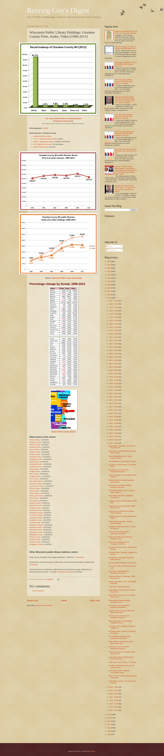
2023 (109, 271)
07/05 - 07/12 (113, 383)
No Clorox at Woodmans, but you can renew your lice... (121, 666)
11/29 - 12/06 (113, 314)
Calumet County (35, 457)
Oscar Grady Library (40, 147)
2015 (109, 298)
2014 (109, 714)
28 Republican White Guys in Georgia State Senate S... (121, 491)
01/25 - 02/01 (113, 700)
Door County (33, 474)
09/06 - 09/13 (113, 354)
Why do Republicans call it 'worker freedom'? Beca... (120, 457)
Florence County (35, 484)
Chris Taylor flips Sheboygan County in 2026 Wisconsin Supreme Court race (124, 133)
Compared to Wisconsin (63, 121)
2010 (109, 728)
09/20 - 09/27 (113, 347)
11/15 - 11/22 (113, 320)
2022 (109, 275)
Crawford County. (35, 467)
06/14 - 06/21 (113, 393)
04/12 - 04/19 (113, 423)
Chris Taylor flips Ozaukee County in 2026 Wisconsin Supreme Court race (123, 116)
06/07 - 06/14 (113, 397)
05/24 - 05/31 (113, 403)
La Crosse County (35, 515)
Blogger (92, 751)
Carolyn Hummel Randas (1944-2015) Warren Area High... (122, 611)
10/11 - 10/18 (113, 337)
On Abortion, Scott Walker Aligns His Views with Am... (121, 558)
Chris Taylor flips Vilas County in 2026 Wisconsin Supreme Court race (126, 151)
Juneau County (34, 508)
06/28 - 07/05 (113, 387)
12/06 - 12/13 (113, 311)
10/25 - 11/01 (113, 330)
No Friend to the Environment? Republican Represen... (119, 617)
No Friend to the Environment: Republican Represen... (119, 471)
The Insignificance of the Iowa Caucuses (122, 461)
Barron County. (34, 445)
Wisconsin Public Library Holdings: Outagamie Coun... (120, 622)
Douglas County (35, 476)
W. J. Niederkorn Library (42, 144)
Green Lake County (36, 496)
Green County (34, 493)
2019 (109, 285)
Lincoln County (34, 522)
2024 (109, 268)
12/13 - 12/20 (113, 307)
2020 (109, 281)
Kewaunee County (36, 513)
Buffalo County (34, 452)
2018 (109, 288)
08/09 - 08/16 (113, 367)
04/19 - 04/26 (113, 420)
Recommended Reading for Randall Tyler (123, 563)
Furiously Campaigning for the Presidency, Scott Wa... (119, 543)
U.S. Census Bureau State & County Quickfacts (63, 118)
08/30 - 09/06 (113, 357)
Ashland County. (35, 442)
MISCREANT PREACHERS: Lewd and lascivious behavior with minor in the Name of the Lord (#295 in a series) (125, 99)
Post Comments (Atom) (44, 605)
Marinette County (35, 530)
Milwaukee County (36, 535)
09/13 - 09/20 (113, 350)
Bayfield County (35, 447)
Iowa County (33, 498)
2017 (109, 291)
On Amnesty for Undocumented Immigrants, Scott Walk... (119, 637)
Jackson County (35, 503)
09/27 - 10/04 (113, 344)
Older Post (95, 600)
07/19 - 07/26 (113, 377)
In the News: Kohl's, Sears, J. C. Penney (122, 662)
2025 (109, 265)
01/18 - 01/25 (113, 704)
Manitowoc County (36, 525)
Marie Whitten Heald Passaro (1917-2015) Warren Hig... (121, 642)
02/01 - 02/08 (113, 697)
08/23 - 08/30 (113, 360)
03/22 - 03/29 (113, 433)
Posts (109, 246)
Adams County (34, 440)
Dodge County (34, 471)
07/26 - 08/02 (113, 373)
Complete (79, 557)
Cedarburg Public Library (42, 136)
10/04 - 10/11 (113, 340)
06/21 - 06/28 (113, 390)
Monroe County (34, 537)
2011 (109, 724)
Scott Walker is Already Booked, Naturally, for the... (120, 601)
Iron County (33, 501)
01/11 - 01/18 (113, 707)
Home (64, 600)
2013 (109, 718)
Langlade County (35, 520)
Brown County (34, 449)
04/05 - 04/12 (113, 426)
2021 (109, 278)
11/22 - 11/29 (113, 317)
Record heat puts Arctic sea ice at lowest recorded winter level (125, 47)
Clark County (34, 462)
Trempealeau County (64, 572)
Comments (110, 250)
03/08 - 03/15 (113, 440)
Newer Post (32, 600)
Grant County (34, 491)
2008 (109, 734)
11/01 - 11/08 (113, 327)
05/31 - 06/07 (113, 400)
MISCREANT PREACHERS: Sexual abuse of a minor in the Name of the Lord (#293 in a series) (125, 188)
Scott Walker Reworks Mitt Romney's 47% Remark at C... (121, 658)
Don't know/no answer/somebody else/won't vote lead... (120, 486)
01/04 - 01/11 (113, 710)
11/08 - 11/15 (113, 324)
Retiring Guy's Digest (58, 10)
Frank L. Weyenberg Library (43, 142)
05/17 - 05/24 (113, 407)
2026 (109, 261)
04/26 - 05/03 (113, 417)
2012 (109, 721)
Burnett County (34, 454)
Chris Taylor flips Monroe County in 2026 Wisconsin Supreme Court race (126, 64)
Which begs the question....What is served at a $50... (120, 522)
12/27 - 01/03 (113, 301)
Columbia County (35, 464)
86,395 (45, 128)
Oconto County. (35, 539)
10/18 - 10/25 (113, 334)
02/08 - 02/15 (113, 694)
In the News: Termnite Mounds (119, 587)
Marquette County (35, 532)
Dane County (34, 469)
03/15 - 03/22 (113, 436)
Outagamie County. (36, 544)
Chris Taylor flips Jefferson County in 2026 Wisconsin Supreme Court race (124, 81)
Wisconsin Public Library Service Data (67, 278)
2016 (109, 295)
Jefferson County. (35, 505)
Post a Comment (38, 591)
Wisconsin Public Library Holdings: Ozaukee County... (120, 538)
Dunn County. (34, 479)
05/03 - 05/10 (113, 413)
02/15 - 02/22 (113, 690)
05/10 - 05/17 (113, 410)
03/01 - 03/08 (113, 443)
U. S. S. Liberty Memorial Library (45, 139)
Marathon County (35, 527)
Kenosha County (35, 510)
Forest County (34, 488)
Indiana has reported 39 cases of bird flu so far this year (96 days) (126, 32)
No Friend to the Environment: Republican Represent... (119, 572)
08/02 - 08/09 (113, 370)
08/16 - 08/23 (113, 364)
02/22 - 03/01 (113, 687)
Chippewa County (35, 459)
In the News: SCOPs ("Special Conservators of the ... (119, 671)
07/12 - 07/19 (113, 380)
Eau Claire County (36, 481)
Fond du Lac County (36, 486)
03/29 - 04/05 (113, 430)
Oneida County (34, 542)
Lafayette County (35, 518)
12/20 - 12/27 (113, 304)
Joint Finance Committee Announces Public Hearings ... (121, 512)
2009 (109, 731)
